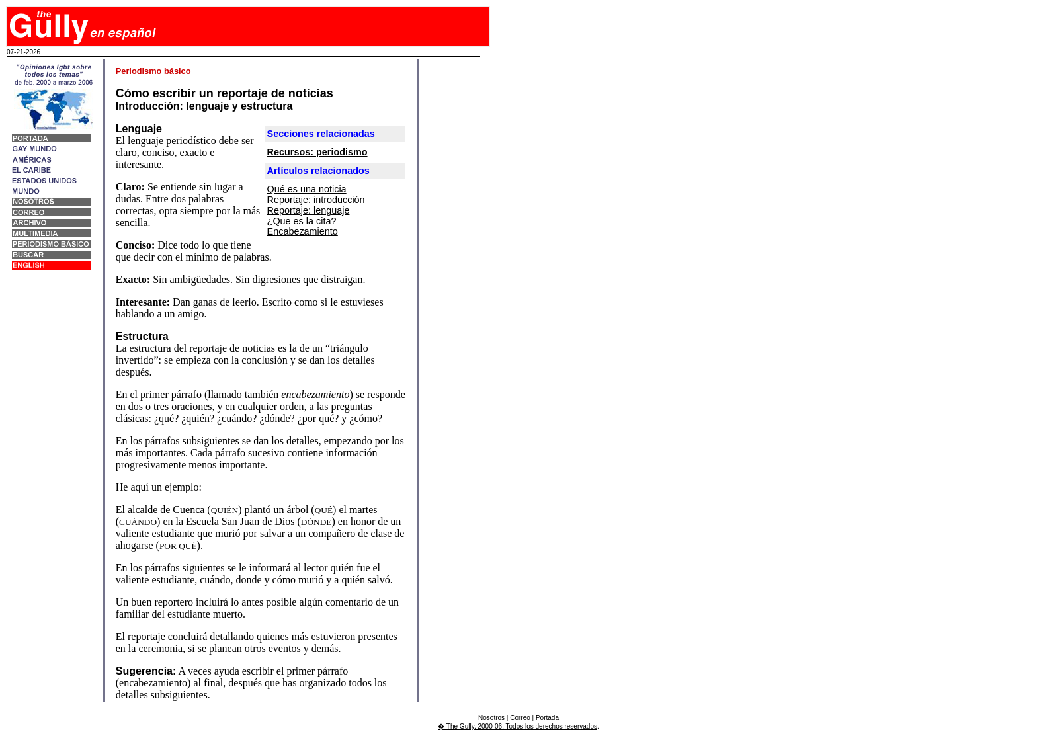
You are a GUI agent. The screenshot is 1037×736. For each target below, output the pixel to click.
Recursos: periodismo (317, 152)
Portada (547, 717)
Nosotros (491, 717)
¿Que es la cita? (302, 221)
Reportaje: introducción (316, 199)
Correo (520, 717)
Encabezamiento (302, 231)
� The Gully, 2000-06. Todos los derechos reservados (517, 726)
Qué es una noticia (307, 189)
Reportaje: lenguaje (308, 210)
